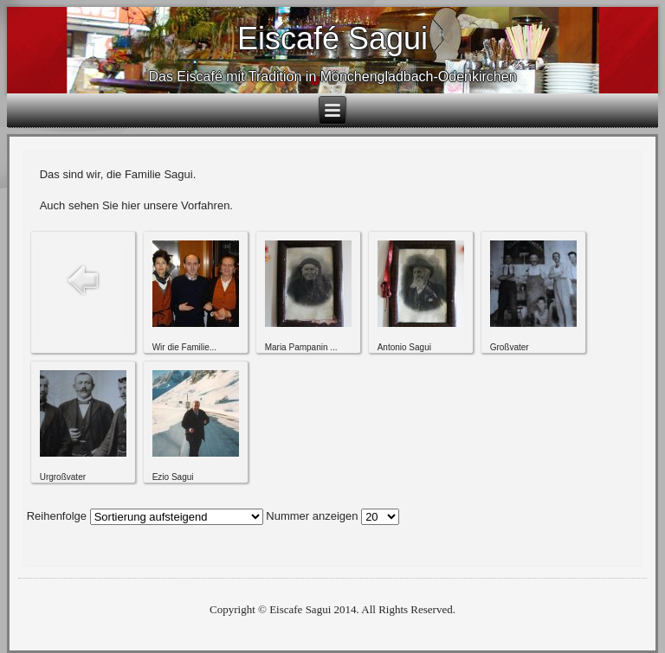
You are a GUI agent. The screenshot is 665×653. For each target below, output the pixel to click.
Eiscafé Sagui (332, 38)
